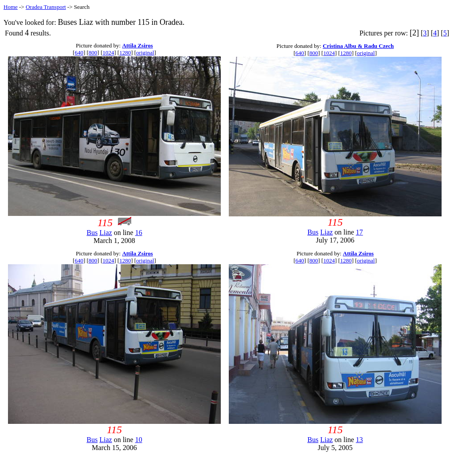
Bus (92, 232)
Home (11, 7)
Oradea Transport (46, 7)
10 (138, 439)
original (145, 52)
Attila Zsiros (137, 45)
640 (78, 52)
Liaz (105, 232)
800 (93, 52)
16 (138, 232)
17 (359, 232)
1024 (108, 52)
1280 (125, 52)
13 (359, 439)
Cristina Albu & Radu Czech (358, 46)
